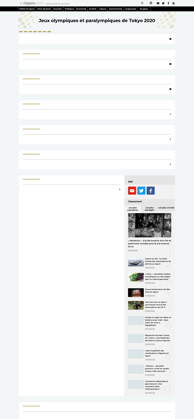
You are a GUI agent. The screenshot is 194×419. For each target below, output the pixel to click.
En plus (144, 9)
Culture (102, 9)
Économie (81, 9)
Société (92, 9)
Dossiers (57, 9)
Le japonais (130, 9)
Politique (69, 9)
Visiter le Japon (27, 9)
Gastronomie (115, 9)
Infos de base (44, 9)
